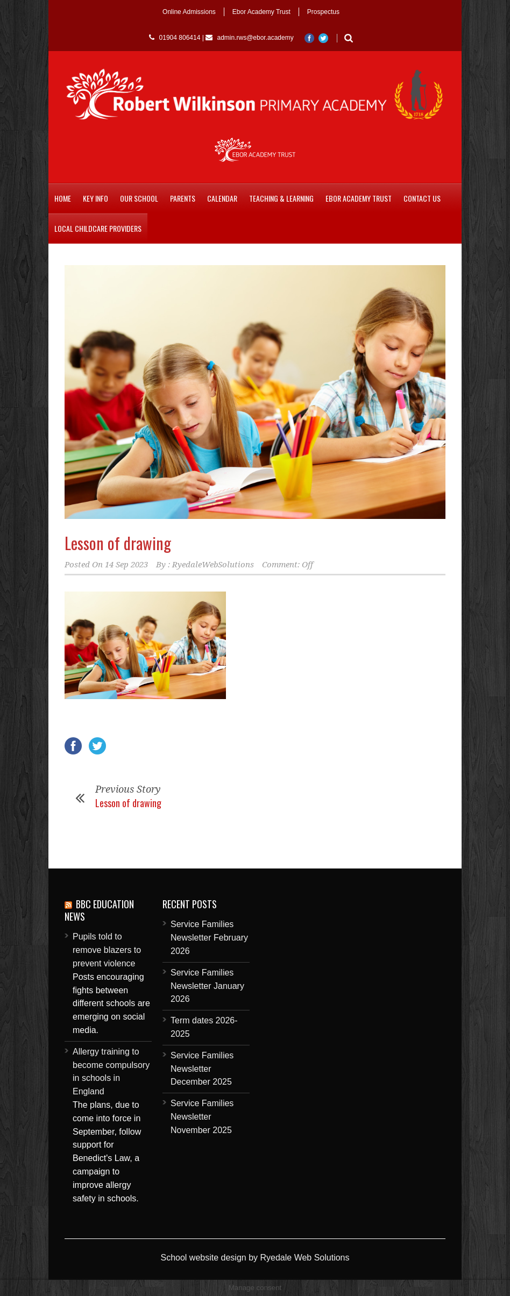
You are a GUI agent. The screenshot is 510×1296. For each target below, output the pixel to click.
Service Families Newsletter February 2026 (209, 938)
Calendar (222, 198)
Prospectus (323, 12)
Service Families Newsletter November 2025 (202, 1117)
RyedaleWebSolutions (213, 564)
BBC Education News (99, 910)
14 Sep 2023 (126, 564)
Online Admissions (189, 12)
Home (62, 198)
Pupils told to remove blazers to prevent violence (107, 950)
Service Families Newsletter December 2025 (202, 1069)
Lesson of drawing (118, 543)
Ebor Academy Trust (261, 12)
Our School (139, 198)
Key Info (95, 198)
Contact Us (422, 198)
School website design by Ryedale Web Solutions (254, 1257)
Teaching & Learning (281, 198)
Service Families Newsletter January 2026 (207, 986)
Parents (182, 198)
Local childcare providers (97, 228)
